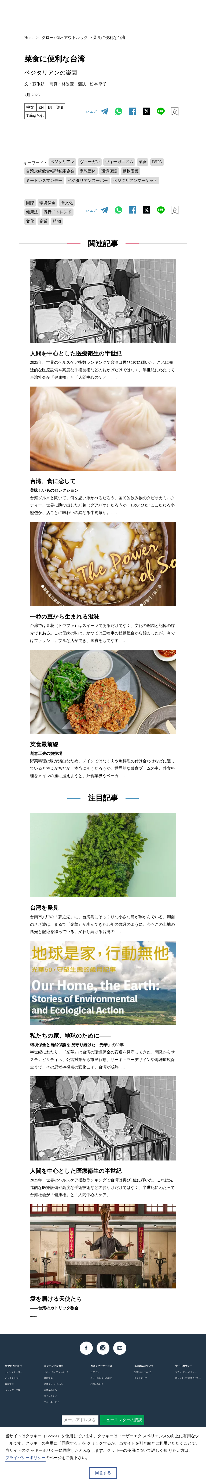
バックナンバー (12, 1381)
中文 (31, 107)
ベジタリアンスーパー (88, 182)
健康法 (32, 215)
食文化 (68, 205)
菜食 (143, 163)
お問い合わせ (96, 1387)
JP (141, 14)
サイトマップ (140, 1381)
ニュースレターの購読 (101, 1381)
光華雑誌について (142, 1376)
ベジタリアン (62, 163)
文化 (30, 224)
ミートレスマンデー (44, 182)
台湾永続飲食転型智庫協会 (50, 172)
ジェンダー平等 (12, 1393)
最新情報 (9, 1387)
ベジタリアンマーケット (136, 182)
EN (41, 107)
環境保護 (110, 172)
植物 (58, 224)
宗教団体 (88, 172)
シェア (91, 111)
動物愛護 (131, 172)
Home (29, 37)
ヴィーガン (90, 163)
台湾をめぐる (50, 1393)
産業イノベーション (53, 1387)
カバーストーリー (13, 1376)
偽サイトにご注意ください (188, 1381)
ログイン (94, 1376)
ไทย (60, 107)
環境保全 (48, 205)
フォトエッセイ (51, 1405)
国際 (30, 205)
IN (51, 107)
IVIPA (158, 163)
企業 (44, 224)
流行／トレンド (58, 215)
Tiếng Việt (36, 115)
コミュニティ (50, 1399)
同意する (103, 1473)
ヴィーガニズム (120, 163)
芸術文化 (48, 1381)
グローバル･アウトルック (65, 37)
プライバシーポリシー (186, 1376)
